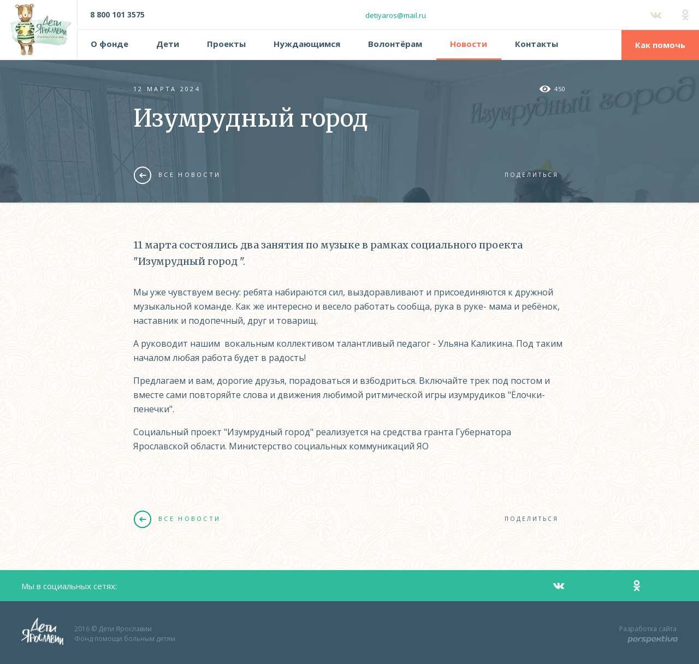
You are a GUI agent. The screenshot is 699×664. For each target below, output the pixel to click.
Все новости (177, 175)
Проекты (226, 43)
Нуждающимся (307, 43)
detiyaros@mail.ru (395, 15)
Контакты (536, 43)
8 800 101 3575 (117, 14)
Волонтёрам (395, 43)
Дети (167, 43)
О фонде (109, 43)
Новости (468, 43)
